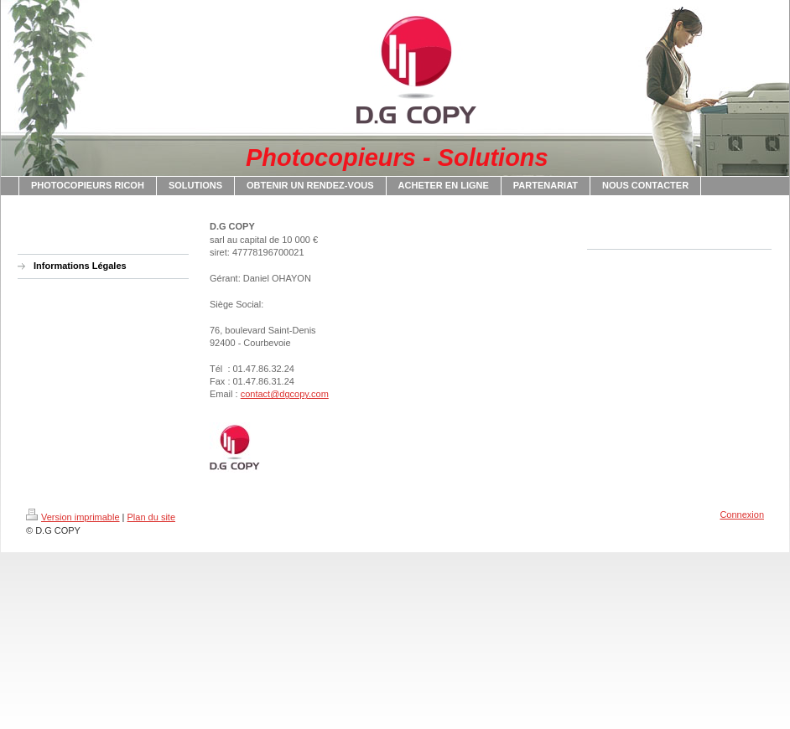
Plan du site (151, 517)
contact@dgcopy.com (285, 394)
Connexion (742, 514)
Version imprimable (73, 517)
